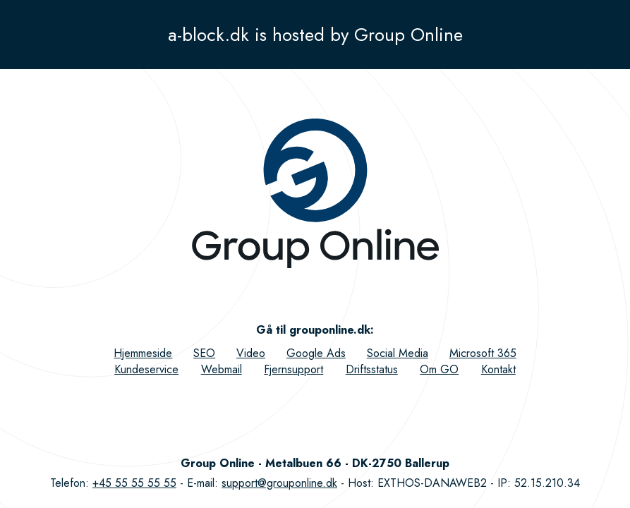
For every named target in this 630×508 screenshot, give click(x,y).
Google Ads (316, 353)
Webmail (221, 369)
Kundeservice (146, 369)
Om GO (439, 369)
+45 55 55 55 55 (134, 483)
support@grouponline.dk (279, 483)
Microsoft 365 (482, 353)
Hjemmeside (143, 353)
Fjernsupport (293, 369)
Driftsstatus (372, 369)
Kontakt (498, 369)
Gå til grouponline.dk (313, 330)
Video (250, 353)
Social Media (397, 353)
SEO (204, 353)
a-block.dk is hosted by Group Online (315, 34)
